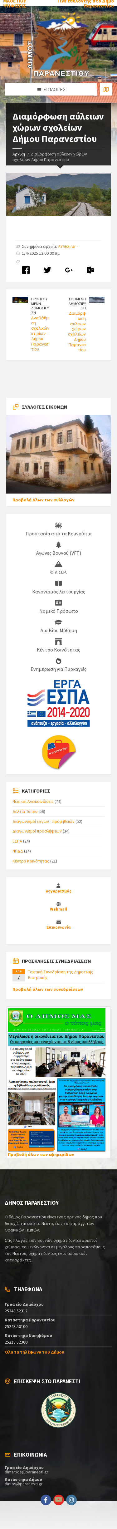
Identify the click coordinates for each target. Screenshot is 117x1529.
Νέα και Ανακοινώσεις (33, 801)
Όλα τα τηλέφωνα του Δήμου (34, 1352)
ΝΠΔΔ (17, 851)
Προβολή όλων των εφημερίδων (41, 1154)
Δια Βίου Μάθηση (58, 626)
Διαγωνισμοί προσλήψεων (37, 831)
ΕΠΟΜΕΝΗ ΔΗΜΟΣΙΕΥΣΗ (77, 303)
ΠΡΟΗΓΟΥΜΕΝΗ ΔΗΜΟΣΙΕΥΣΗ (40, 306)
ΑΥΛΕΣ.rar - (68, 246)
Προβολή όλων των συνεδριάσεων (47, 989)
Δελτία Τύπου (24, 811)
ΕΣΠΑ (17, 841)
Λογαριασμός (58, 891)
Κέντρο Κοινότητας (58, 645)
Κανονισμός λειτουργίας (58, 587)
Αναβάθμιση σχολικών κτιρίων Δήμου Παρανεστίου (40, 333)
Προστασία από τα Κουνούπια (59, 529)
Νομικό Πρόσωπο (58, 607)
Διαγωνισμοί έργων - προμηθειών (43, 821)
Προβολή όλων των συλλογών (43, 500)
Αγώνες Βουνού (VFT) (58, 549)
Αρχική (18, 154)
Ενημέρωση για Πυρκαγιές (58, 665)
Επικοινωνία (58, 927)
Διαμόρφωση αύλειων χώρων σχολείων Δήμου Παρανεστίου (77, 331)
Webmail (58, 909)
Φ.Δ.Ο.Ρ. (58, 568)
